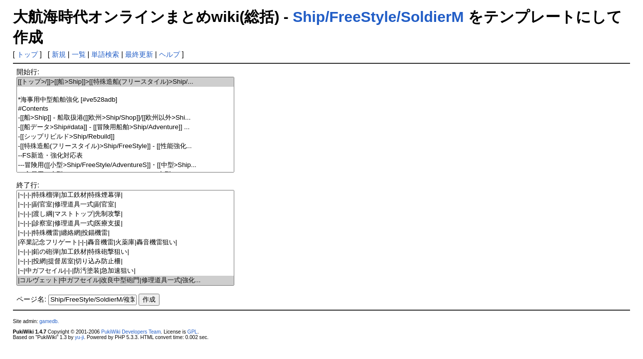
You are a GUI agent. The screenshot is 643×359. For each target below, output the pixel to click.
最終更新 (139, 54)
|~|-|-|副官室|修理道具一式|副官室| (125, 204)
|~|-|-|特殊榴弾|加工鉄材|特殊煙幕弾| (125, 195)
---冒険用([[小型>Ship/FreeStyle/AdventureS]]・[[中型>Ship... (125, 165)
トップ (27, 54)
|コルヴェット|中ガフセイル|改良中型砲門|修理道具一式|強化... (125, 280)
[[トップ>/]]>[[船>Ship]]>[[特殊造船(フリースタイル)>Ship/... (125, 82)
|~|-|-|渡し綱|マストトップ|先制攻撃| (125, 214)
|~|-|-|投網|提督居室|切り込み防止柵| (125, 261)
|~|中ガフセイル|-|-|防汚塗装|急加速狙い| (125, 271)
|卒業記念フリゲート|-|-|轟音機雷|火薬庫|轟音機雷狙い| (125, 242)
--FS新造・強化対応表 (125, 156)
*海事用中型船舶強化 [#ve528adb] (125, 100)
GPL (192, 332)
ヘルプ (169, 54)
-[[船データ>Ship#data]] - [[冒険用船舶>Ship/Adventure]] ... (125, 127)
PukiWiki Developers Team (131, 332)
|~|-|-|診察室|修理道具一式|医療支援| (125, 223)
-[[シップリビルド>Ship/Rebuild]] (125, 137)
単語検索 (105, 54)
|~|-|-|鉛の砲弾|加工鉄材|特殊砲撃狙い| (125, 252)
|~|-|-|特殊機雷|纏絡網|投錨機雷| (125, 233)
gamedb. (49, 321)
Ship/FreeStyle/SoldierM (378, 16)
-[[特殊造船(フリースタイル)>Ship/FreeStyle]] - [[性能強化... (125, 146)
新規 (59, 54)
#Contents (125, 109)
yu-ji (79, 337)
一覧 (79, 54)
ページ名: (31, 299)
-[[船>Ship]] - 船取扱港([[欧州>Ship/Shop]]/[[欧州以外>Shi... (125, 118)
